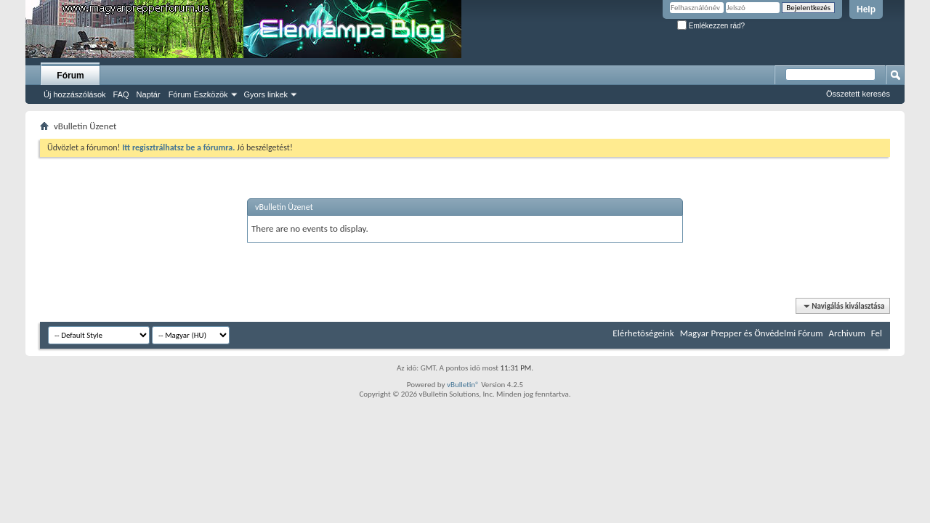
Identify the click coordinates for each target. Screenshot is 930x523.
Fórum (70, 75)
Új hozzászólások (75, 94)
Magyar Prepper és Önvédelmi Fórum (751, 333)
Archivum (847, 333)
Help (866, 9)
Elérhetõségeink (643, 333)
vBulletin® (463, 384)
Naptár (149, 94)
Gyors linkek (266, 94)
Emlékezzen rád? (711, 26)
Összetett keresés (858, 93)
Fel (876, 333)
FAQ (121, 94)
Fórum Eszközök (198, 94)
